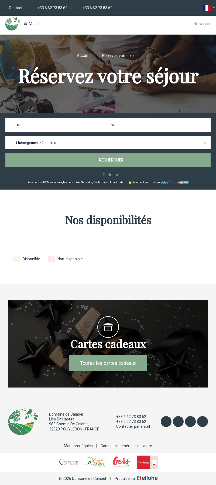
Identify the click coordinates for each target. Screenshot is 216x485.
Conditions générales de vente (126, 446)
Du (17, 125)
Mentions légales (78, 446)
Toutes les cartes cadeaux (108, 363)
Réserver (202, 23)
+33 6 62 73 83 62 (128, 416)
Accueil (84, 55)
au (112, 125)
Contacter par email (130, 426)
